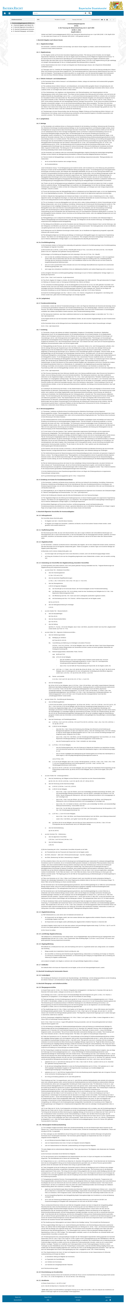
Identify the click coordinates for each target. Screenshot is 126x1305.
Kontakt (78, 1300)
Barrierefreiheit (18, 1300)
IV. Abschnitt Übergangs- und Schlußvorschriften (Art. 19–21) (29, 31)
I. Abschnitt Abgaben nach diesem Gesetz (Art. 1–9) (27, 25)
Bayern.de (18, 1297)
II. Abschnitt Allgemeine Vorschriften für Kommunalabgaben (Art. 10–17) (32, 27)
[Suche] (58, 13)
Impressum (108, 1297)
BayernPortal (48, 1297)
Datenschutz (78, 1297)
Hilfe (48, 1300)
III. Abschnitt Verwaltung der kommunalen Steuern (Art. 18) (29, 29)
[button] (10, 23)
